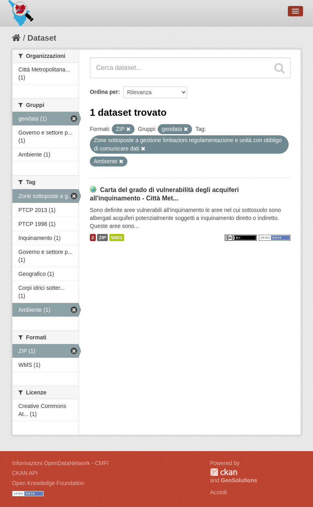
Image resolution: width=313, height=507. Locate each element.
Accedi (218, 492)
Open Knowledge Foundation (48, 483)
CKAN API (25, 473)
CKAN (223, 472)
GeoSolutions (239, 480)
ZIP (102, 237)
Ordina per (104, 92)
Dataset (42, 38)
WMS (117, 237)
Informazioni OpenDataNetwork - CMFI (60, 463)
